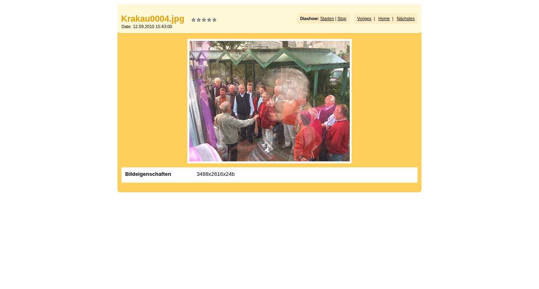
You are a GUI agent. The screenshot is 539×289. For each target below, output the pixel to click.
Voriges (364, 18)
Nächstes (406, 18)
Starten (327, 18)
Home (384, 18)
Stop (342, 18)
